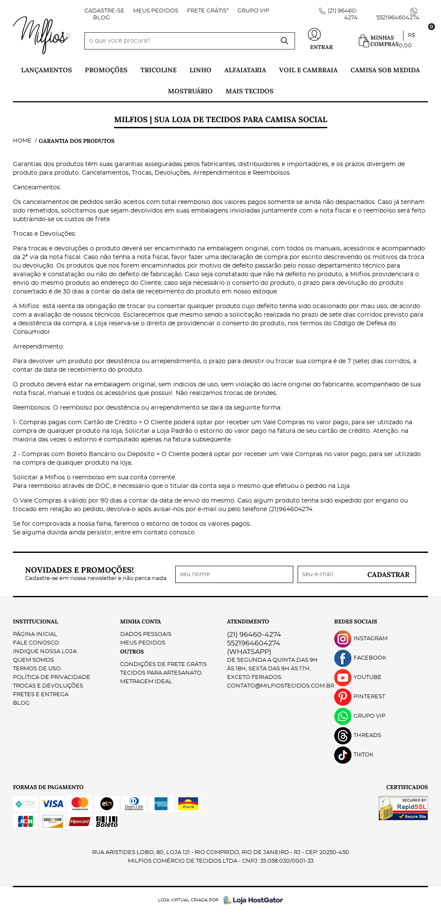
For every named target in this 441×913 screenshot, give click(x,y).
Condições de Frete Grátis (163, 664)
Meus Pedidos (155, 11)
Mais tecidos (249, 91)
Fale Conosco (36, 643)
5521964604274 (397, 18)
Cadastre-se (104, 11)
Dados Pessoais (145, 634)
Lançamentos (46, 70)
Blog (101, 18)
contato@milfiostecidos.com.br (280, 686)
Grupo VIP (253, 11)
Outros (132, 651)
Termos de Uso (37, 669)
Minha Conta (140, 621)
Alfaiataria (245, 70)
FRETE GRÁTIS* (208, 11)
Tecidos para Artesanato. (161, 673)
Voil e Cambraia (308, 70)
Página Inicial (35, 634)
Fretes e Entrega (40, 694)
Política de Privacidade (51, 677)
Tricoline (158, 70)
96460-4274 (254, 634)
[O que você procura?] (284, 40)
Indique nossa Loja (45, 651)
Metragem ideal (146, 682)
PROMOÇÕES (106, 70)
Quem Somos (33, 660)
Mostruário (190, 91)
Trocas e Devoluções (48, 686)
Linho (200, 70)
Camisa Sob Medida (385, 70)
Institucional (35, 621)
